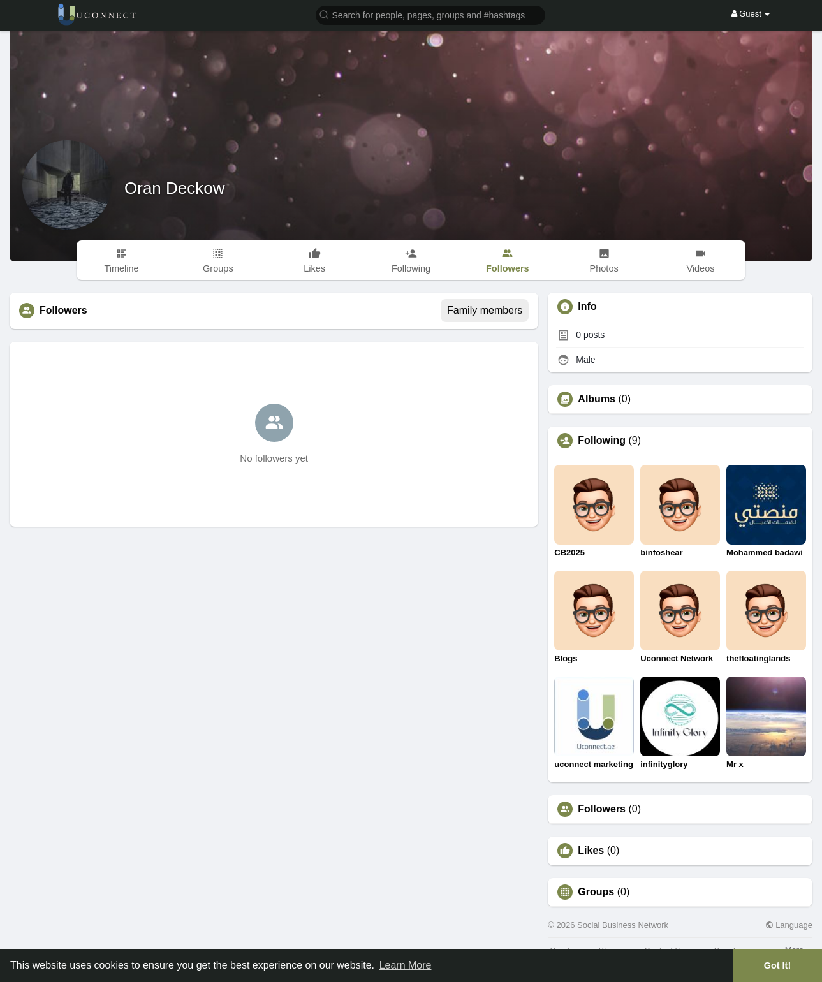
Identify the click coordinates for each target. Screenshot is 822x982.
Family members (484, 310)
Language (788, 925)
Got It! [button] (777, 965)
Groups (596, 892)
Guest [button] (750, 13)
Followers (602, 809)
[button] (430, 14)
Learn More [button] (405, 965)
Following (602, 441)
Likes (591, 851)
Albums (596, 399)
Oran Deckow (174, 188)
